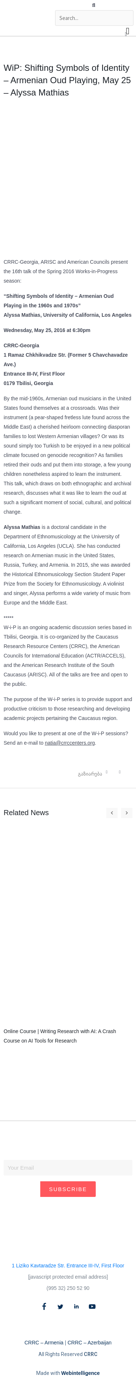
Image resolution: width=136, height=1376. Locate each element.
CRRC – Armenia (43, 1342)
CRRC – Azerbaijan (89, 1342)
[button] (93, 5)
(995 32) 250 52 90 (67, 1288)
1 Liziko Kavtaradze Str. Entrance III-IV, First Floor (68, 1265)
